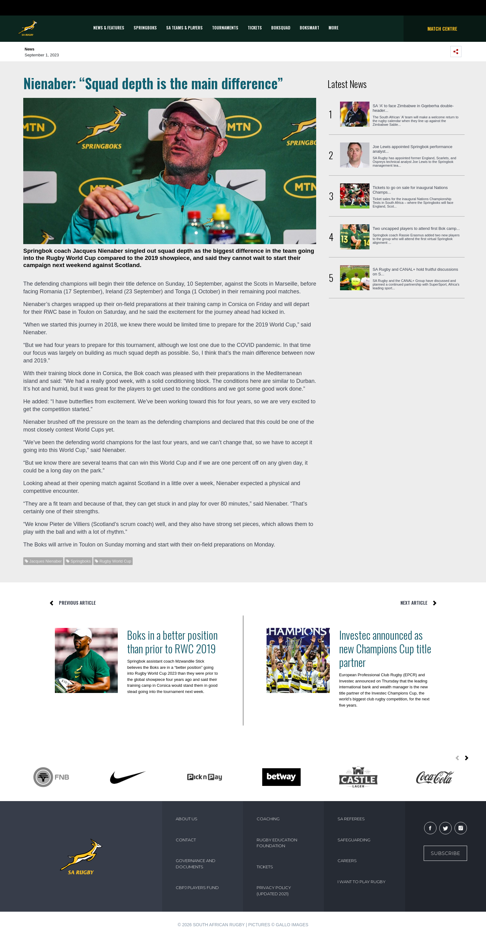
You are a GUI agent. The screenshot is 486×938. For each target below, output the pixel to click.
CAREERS (347, 860)
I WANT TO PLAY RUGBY (362, 881)
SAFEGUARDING (354, 839)
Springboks (145, 27)
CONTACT (186, 839)
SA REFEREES (351, 818)
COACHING (268, 818)
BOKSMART (309, 27)
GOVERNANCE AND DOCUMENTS (195, 863)
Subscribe (445, 853)
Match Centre (442, 28)
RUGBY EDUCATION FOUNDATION (277, 842)
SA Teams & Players (184, 27)
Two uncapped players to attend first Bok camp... (416, 228)
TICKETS (255, 27)
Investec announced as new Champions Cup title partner (385, 648)
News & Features (108, 27)
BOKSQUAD (280, 27)
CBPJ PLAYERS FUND (197, 887)
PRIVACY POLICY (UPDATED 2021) (274, 890)
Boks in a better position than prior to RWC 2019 (172, 641)
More (333, 27)
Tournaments (225, 27)
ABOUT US (186, 818)
